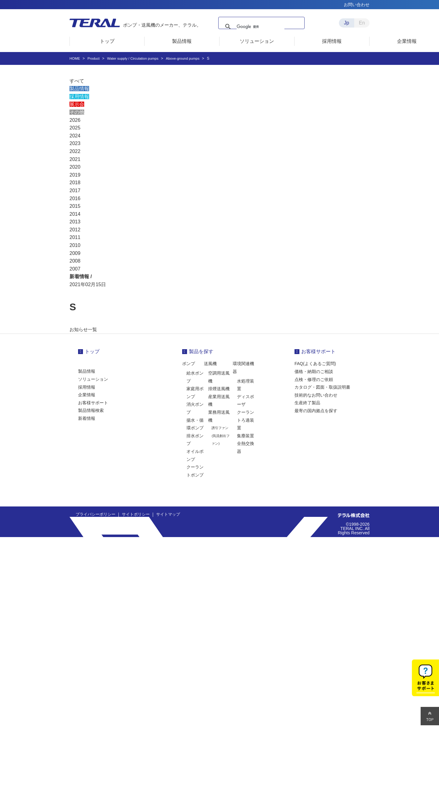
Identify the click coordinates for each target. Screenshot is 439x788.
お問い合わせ (357, 4)
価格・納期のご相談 (314, 371)
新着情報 (86, 418)
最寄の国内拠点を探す (316, 410)
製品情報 (79, 88)
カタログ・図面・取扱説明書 (322, 387)
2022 (75, 151)
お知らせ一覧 (84, 329)
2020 (75, 167)
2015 (75, 206)
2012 (75, 229)
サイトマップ (162, 514)
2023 (75, 143)
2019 (75, 174)
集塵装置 (245, 435)
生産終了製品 (307, 402)
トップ (92, 351)
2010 (75, 245)
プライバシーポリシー (94, 514)
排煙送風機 (219, 388)
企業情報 (86, 394)
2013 (75, 221)
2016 (75, 198)
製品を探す (201, 351)
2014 (75, 214)
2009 (75, 253)
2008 (75, 260)
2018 (75, 182)
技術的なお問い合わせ (316, 395)
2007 (75, 268)
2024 (75, 135)
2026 (75, 120)
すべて (76, 81)
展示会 (76, 104)
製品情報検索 (91, 410)
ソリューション (93, 379)
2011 (75, 237)
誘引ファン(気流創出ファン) (221, 435)
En (362, 22)
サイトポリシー (131, 514)
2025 (75, 127)
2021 (75, 159)
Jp (346, 22)
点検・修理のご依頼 (314, 379)
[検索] (263, 26)
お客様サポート (93, 402)
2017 (75, 190)
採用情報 (79, 96)
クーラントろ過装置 (245, 420)
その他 (76, 112)
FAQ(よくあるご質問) (315, 363)
